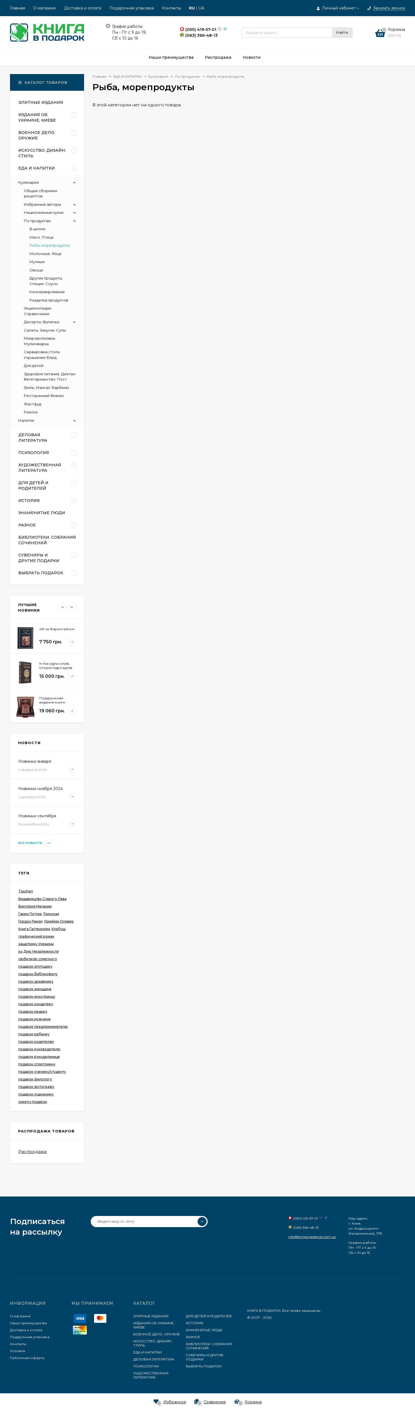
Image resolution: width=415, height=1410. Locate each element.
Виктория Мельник (35, 906)
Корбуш (58, 929)
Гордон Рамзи (30, 921)
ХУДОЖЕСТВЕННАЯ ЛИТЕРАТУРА (150, 1375)
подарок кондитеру (35, 1004)
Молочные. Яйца (45, 253)
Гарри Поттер (30, 914)
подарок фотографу (36, 1087)
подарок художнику (36, 1094)
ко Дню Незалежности (38, 951)
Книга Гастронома (34, 929)
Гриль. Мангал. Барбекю (46, 387)
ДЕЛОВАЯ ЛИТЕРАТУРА (153, 1359)
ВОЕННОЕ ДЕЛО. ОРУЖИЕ (156, 1334)
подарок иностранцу (36, 996)
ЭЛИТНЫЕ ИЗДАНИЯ (150, 1316)
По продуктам (37, 221)
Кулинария (28, 182)
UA (201, 8)
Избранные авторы (42, 204)
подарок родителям (36, 1041)
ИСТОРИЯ (194, 1323)
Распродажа (32, 1151)
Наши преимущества (28, 1323)
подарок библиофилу (38, 974)
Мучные (37, 261)
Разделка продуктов (49, 300)
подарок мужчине (34, 1019)
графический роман (36, 936)
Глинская (51, 914)
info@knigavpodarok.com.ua (312, 1237)
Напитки (26, 420)
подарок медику (32, 1011)
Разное (31, 412)
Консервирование (47, 292)
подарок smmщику (35, 966)
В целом (37, 229)
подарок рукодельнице (39, 1057)
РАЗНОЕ (193, 1337)
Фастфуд (32, 404)
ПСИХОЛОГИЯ (146, 1366)
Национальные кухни (43, 212)
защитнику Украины (36, 944)
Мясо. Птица (41, 237)
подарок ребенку (34, 1034)
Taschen (25, 891)
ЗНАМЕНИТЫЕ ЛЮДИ (204, 1330)
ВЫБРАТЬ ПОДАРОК (204, 1366)
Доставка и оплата (82, 8)
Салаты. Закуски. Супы (45, 330)
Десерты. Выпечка (41, 322)
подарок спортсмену (36, 1064)
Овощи (36, 270)
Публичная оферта (27, 1358)
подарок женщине (34, 989)
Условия (17, 1351)
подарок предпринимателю (43, 1026)
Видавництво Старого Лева (42, 899)
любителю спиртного (37, 959)
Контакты (171, 8)
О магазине (44, 8)
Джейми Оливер (59, 921)
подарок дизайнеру (35, 981)
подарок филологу (35, 1079)
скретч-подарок (32, 1102)
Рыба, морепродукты (50, 245)
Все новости (35, 843)
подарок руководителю (39, 1049)
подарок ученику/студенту (42, 1072)
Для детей (33, 365)
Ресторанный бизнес (44, 395)
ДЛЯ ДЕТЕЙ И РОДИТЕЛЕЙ (209, 1316)
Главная (17, 8)
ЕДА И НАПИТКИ (147, 1352)
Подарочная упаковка (131, 8)
